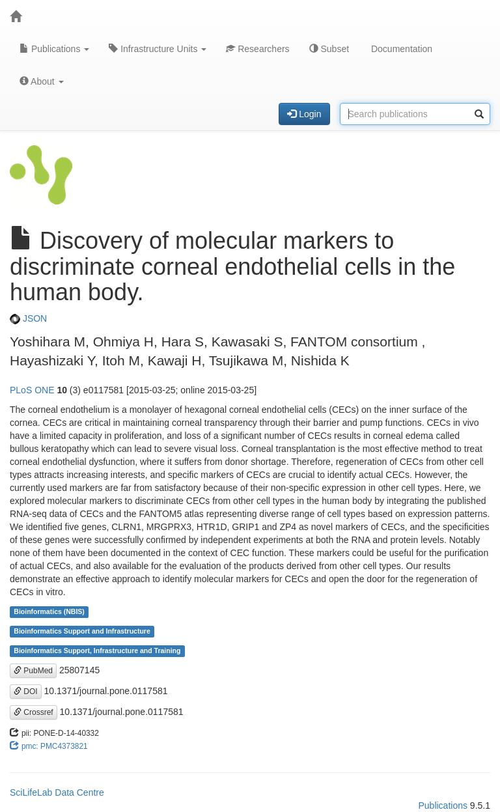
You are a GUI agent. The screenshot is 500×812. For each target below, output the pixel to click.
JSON (28, 318)
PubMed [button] (33, 670)
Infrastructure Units (157, 49)
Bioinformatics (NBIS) (49, 612)
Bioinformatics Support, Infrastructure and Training (97, 651)
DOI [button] (26, 691)
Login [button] (304, 114)
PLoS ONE (32, 390)
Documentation (400, 49)
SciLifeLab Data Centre (57, 792)
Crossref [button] (33, 712)
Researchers (257, 49)
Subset (329, 49)
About (42, 81)
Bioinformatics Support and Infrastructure (82, 632)
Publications (54, 49)
